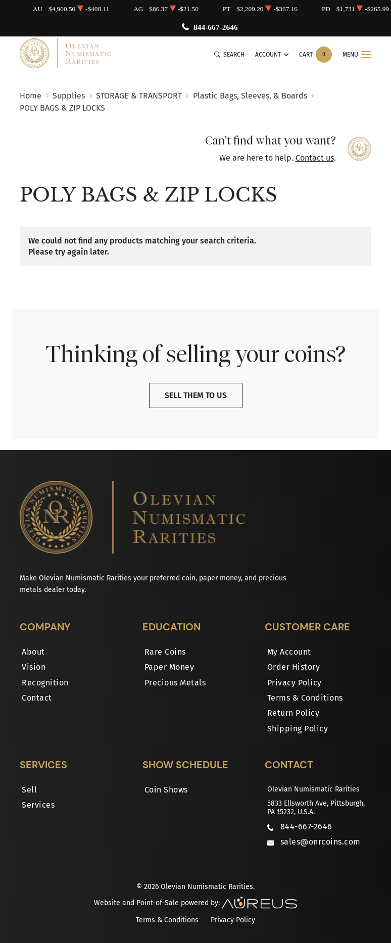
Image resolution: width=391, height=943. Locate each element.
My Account (289, 652)
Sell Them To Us (196, 395)
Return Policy (293, 713)
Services (38, 805)
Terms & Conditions (305, 698)
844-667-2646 (215, 27)
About (33, 652)
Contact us (315, 158)
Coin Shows (166, 790)
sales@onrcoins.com (320, 842)
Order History (293, 667)
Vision (33, 667)
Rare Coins (165, 652)
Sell (29, 790)
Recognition (45, 682)
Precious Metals (175, 682)
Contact (37, 698)
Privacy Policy (294, 682)
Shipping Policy (297, 728)
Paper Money (169, 667)
